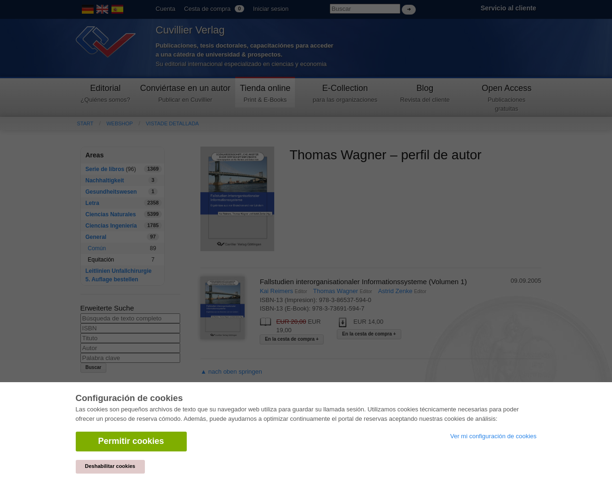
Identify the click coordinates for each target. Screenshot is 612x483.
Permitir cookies (131, 441)
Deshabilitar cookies (110, 466)
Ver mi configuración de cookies (493, 436)
